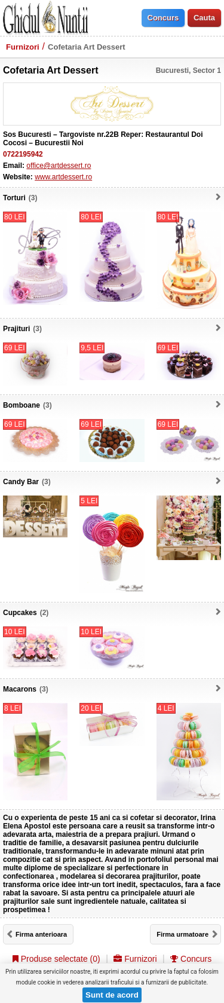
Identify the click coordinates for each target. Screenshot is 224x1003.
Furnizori (22, 46)
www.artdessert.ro (63, 177)
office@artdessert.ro (58, 165)
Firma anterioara (41, 934)
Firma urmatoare (182, 934)
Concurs (190, 959)
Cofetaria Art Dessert (86, 46)
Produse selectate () (56, 959)
